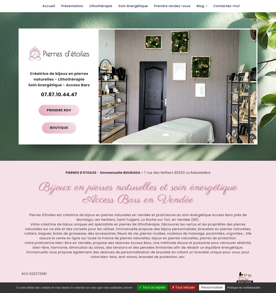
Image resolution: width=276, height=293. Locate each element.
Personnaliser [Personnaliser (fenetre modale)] (212, 287)
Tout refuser (183, 287)
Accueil (48, 6)
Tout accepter (152, 287)
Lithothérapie (100, 6)
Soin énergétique (133, 6)
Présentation (72, 6)
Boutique (59, 127)
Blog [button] (202, 6)
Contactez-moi (226, 6)
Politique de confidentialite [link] (243, 287)
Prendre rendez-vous (172, 6)
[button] (106, 86)
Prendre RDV (59, 110)
